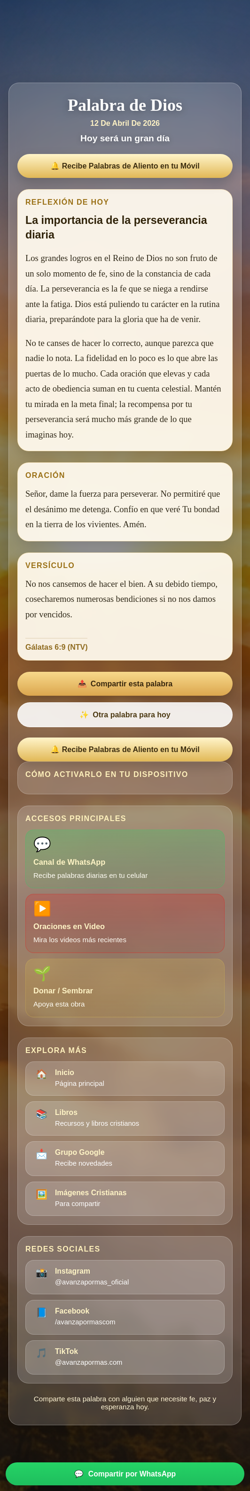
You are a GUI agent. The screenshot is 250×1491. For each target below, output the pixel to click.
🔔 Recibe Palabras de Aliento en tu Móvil (124, 166)
